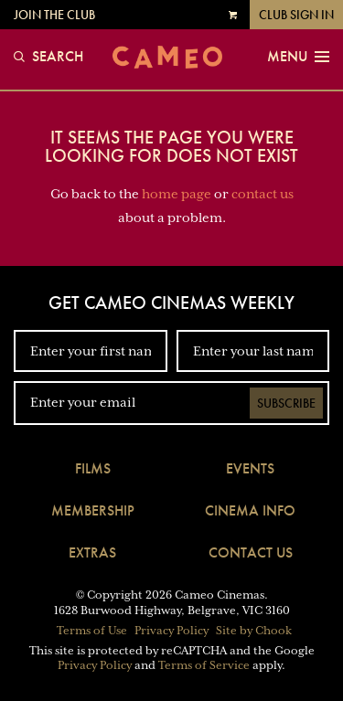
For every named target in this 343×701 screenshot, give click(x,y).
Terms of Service (204, 665)
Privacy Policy (171, 630)
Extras (92, 552)
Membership (92, 510)
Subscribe (286, 403)
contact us (262, 193)
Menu (298, 56)
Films (93, 468)
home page (176, 193)
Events (250, 468)
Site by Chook (254, 630)
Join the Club (54, 14)
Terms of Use (92, 630)
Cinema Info (250, 510)
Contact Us (251, 552)
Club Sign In (296, 14)
